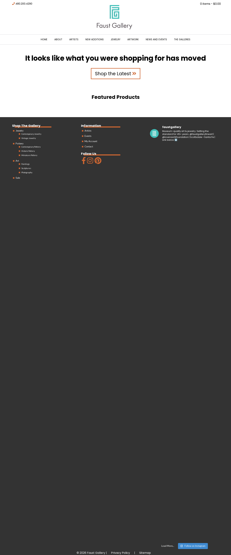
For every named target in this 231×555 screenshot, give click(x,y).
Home (44, 39)
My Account (91, 141)
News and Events (156, 39)
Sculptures (26, 168)
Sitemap (145, 553)
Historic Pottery (28, 151)
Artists (73, 39)
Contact (89, 146)
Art (17, 160)
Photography (26, 172)
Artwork (133, 39)
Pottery (20, 143)
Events (88, 136)
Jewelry (115, 39)
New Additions (94, 39)
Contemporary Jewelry (31, 134)
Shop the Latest (115, 73)
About (58, 39)
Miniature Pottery (29, 155)
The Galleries (182, 39)
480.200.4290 (23, 3)
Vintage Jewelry (28, 138)
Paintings (25, 164)
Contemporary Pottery (31, 147)
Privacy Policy (120, 553)
